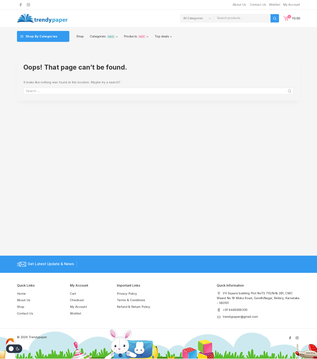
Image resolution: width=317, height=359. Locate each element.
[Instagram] (28, 4)
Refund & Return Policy (133, 307)
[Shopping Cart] (291, 18)
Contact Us (258, 4)
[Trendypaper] (42, 18)
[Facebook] (20, 4)
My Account (79, 307)
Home (21, 294)
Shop (80, 36)
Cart (73, 294)
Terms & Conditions (131, 300)
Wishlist (75, 313)
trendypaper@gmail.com (240, 317)
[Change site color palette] (14, 348)
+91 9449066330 (235, 310)
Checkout (77, 300)
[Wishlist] (274, 4)
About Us (239, 4)
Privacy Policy (127, 294)
